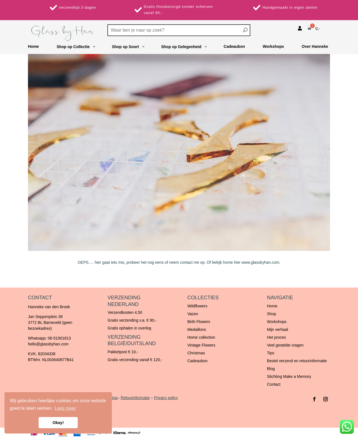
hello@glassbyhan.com (48, 344)
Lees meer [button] (65, 408)
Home (272, 306)
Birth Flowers (198, 321)
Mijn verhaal (277, 329)
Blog (271, 368)
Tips (270, 353)
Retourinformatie (135, 397)
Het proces (276, 337)
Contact (273, 384)
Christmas (196, 353)
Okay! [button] (58, 422)
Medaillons (196, 329)
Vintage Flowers (201, 345)
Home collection (201, 337)
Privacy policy (166, 397)
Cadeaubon (197, 361)
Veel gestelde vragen (285, 345)
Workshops (276, 321)
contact (186, 262)
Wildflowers (197, 306)
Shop (271, 314)
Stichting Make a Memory (289, 376)
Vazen (192, 314)
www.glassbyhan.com (260, 262)
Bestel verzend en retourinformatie (297, 361)
